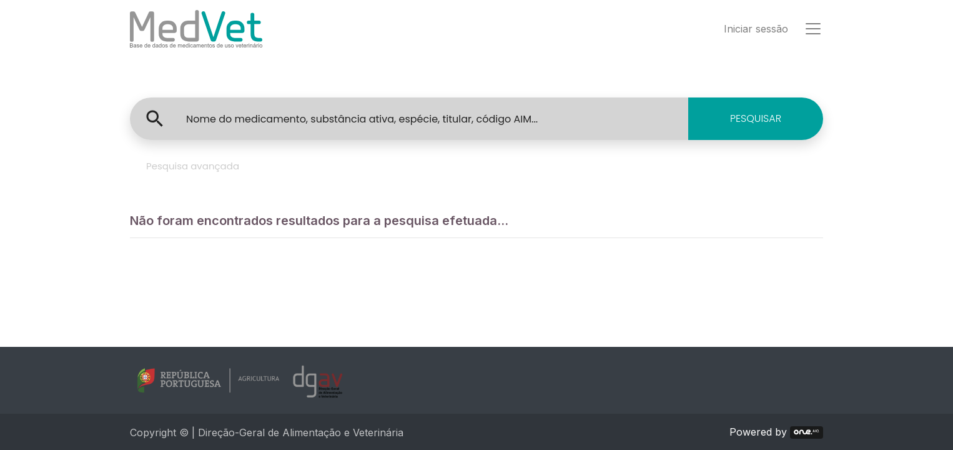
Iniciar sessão (756, 28)
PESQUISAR (755, 118)
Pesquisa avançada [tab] (192, 165)
